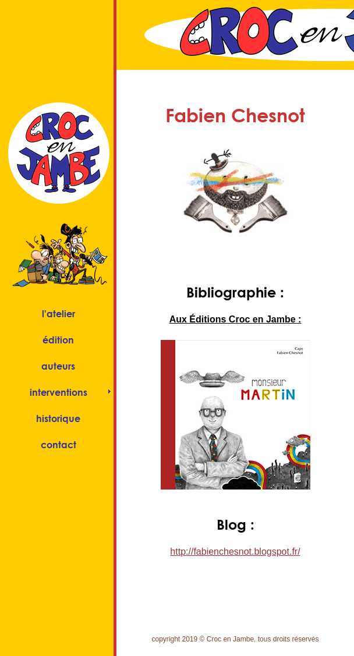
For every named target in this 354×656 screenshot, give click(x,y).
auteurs (58, 365)
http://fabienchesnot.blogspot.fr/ (235, 551)
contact (58, 444)
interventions (58, 392)
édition (58, 339)
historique (58, 418)
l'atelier (58, 313)
